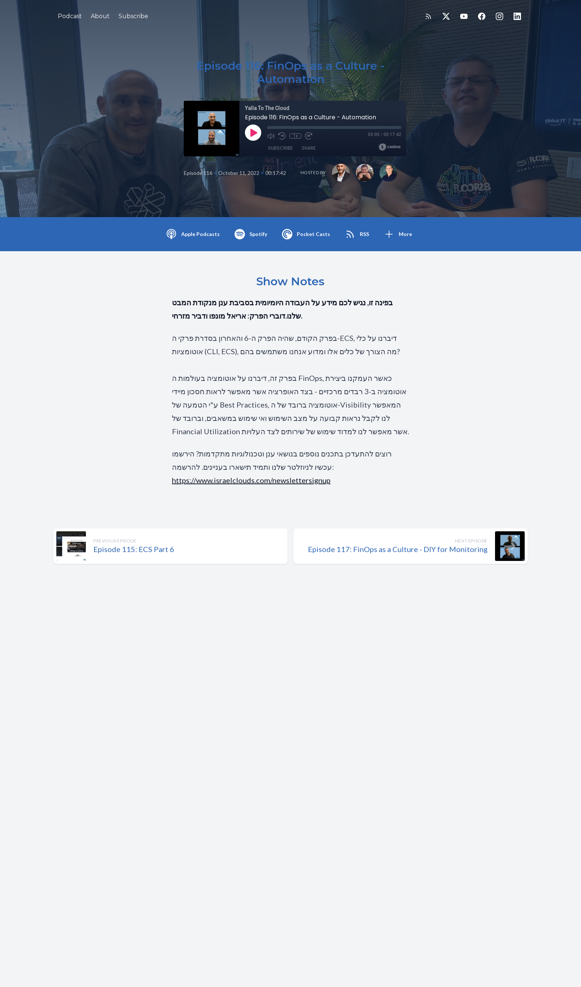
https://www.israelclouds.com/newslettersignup (251, 480)
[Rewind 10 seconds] (282, 136)
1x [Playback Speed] (295, 136)
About (100, 16)
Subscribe (133, 16)
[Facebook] (481, 16)
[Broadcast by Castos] (390, 147)
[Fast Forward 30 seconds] (308, 136)
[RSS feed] (428, 16)
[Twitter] (446, 16)
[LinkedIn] (517, 16)
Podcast (70, 16)
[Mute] (271, 136)
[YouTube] (463, 16)
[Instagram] (499, 16)
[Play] (253, 132)
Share (309, 148)
